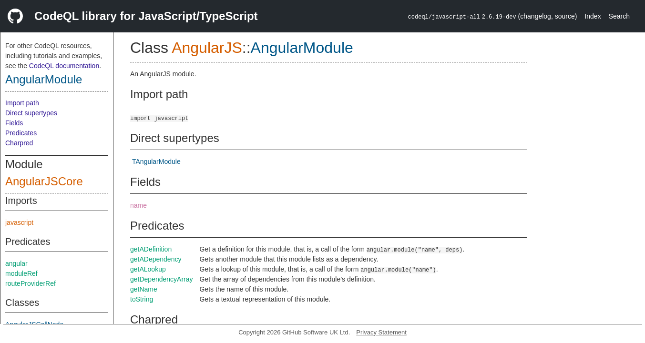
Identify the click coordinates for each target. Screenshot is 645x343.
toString (141, 299)
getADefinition (151, 249)
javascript (19, 222)
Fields (14, 123)
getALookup (148, 269)
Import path (22, 103)
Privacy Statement (381, 332)
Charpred (19, 143)
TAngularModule (156, 161)
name (138, 205)
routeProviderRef (30, 283)
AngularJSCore (44, 181)
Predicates (21, 133)
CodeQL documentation (64, 66)
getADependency (155, 259)
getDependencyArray (161, 279)
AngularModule (43, 79)
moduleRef (21, 273)
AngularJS (207, 47)
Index (592, 16)
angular (16, 263)
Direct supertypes (31, 113)
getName (143, 289)
